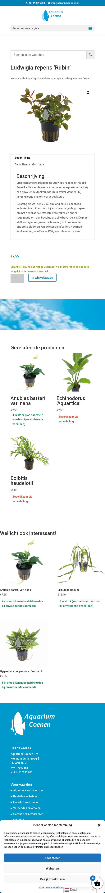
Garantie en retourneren (28, 814)
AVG (41, 887)
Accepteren (52, 858)
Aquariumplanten (42, 78)
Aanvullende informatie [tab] (29, 164)
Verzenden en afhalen (27, 808)
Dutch (71, 890)
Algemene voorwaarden (28, 790)
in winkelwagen (42, 277)
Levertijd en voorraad (26, 802)
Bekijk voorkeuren (52, 879)
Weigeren (52, 868)
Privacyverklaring (55, 887)
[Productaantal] (17, 278)
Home (14, 78)
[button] (99, 825)
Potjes (58, 78)
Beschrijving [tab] (22, 157)
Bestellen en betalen (25, 796)
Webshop (25, 78)
